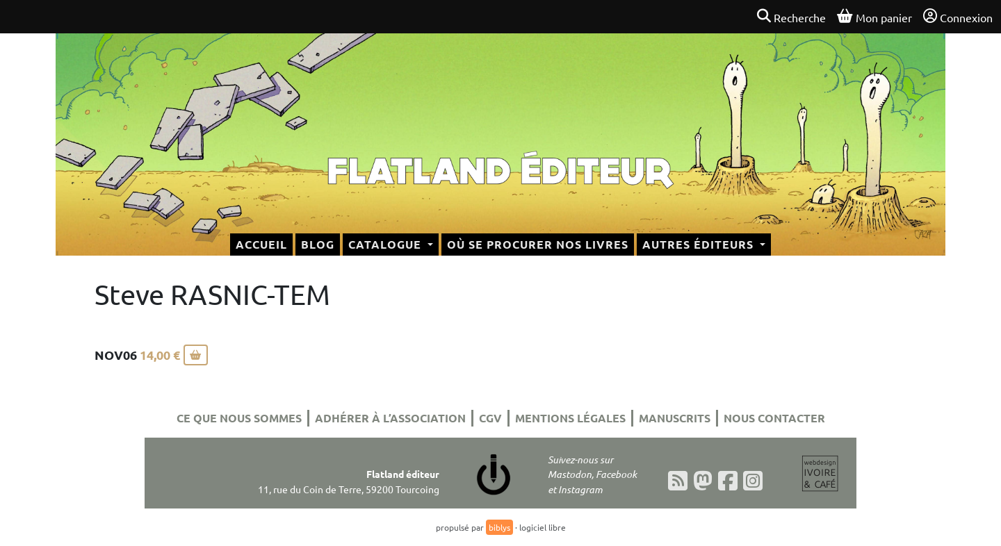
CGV (490, 418)
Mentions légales (570, 418)
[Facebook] (728, 480)
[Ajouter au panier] (196, 355)
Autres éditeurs (699, 244)
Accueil (261, 244)
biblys (499, 527)
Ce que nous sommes (239, 418)
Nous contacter (774, 418)
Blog (317, 244)
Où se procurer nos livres (537, 244)
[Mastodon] (703, 480)
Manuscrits (674, 418)
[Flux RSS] (677, 480)
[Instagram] (753, 480)
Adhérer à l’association (390, 418)
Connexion (958, 16)
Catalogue (386, 244)
